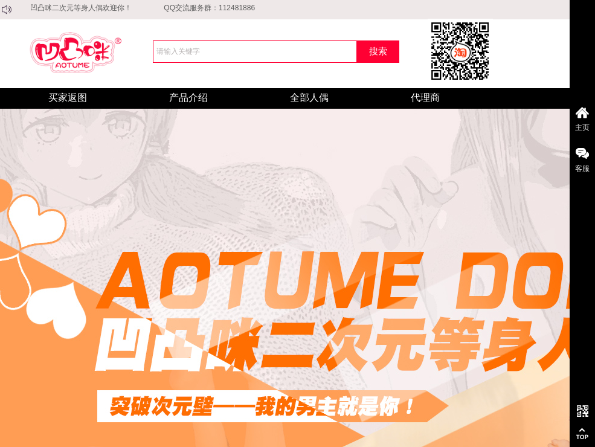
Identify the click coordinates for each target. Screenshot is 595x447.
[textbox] (255, 51)
